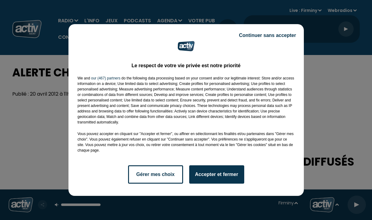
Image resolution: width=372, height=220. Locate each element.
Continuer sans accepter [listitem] (267, 35)
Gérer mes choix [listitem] (155, 174)
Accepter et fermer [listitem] (216, 174)
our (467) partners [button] (105, 78)
